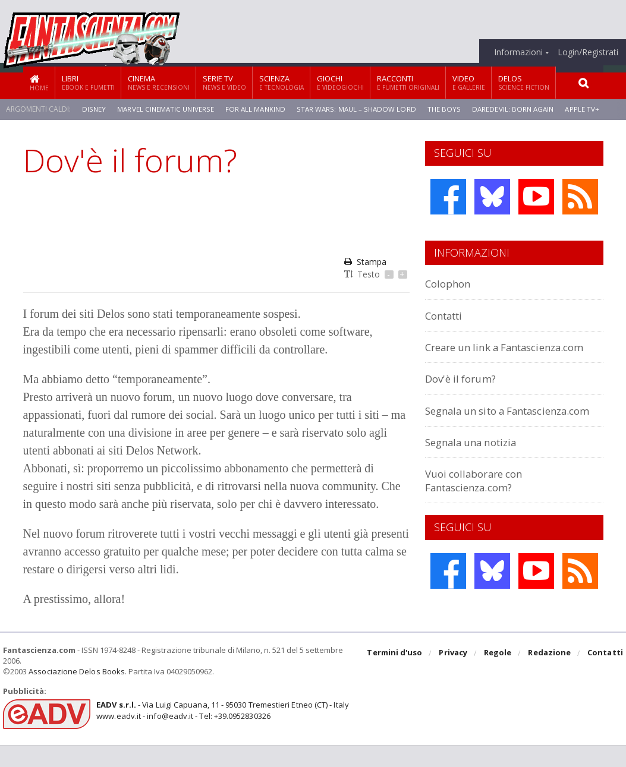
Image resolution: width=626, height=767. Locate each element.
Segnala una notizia (477, 468)
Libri (88, 82)
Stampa (365, 261)
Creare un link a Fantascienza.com (472, 353)
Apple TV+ (588, 109)
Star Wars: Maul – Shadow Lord (360, 109)
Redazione (550, 675)
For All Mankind (257, 109)
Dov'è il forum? (464, 391)
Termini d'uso (396, 675)
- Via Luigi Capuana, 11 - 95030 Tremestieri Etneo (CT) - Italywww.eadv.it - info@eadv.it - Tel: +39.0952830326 (220, 732)
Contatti (447, 315)
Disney (94, 109)
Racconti (408, 82)
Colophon (450, 283)
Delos (523, 82)
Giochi (340, 82)
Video (468, 82)
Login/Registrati (588, 52)
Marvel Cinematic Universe (166, 109)
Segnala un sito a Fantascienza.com (472, 430)
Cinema (159, 82)
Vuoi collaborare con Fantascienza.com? (479, 506)
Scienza (281, 82)
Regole (498, 675)
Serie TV (224, 82)
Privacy (454, 675)
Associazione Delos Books (76, 693)
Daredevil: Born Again (517, 109)
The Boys (447, 109)
